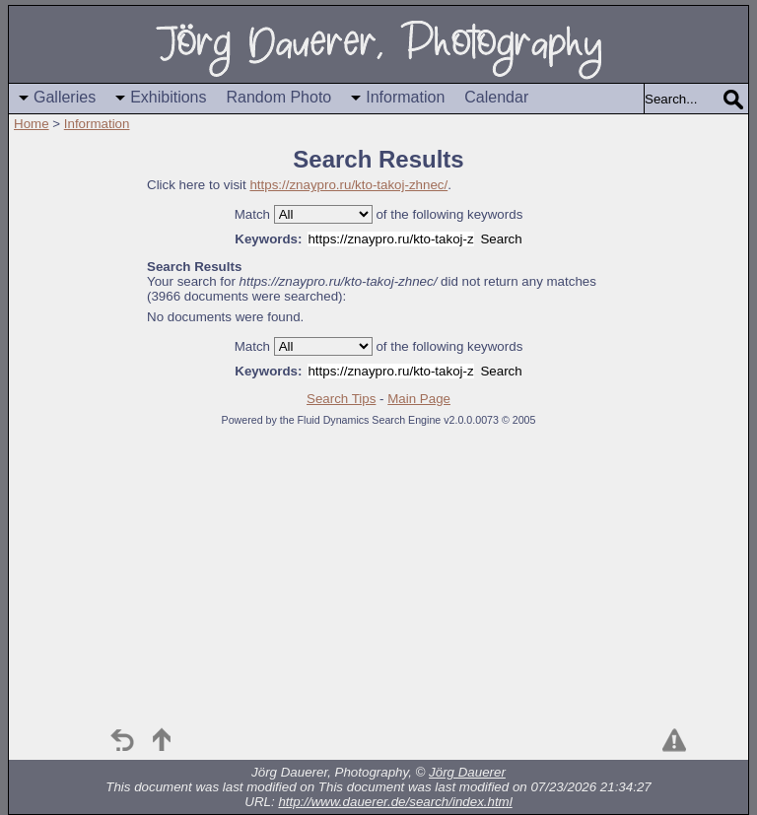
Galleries (65, 97)
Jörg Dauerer (467, 772)
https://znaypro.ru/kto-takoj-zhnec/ (348, 184)
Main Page (418, 398)
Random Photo (279, 97)
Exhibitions (168, 97)
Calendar (496, 97)
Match (252, 214)
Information (405, 97)
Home (31, 123)
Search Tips (341, 398)
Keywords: (268, 239)
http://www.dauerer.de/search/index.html (395, 801)
